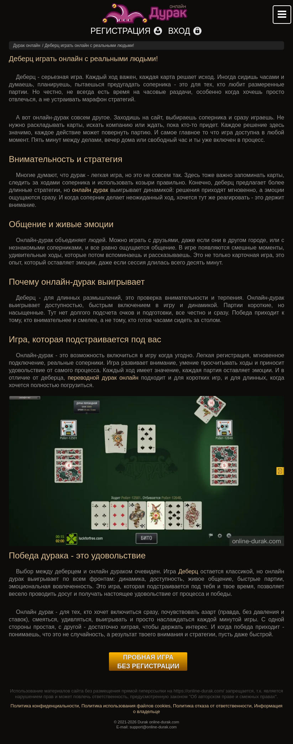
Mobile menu (282, 14)
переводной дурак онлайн (103, 378)
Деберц (188, 571)
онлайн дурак (90, 190)
